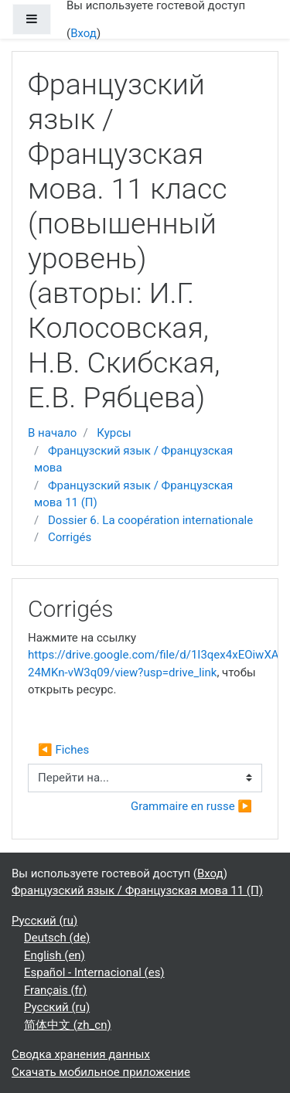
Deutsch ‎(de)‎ (57, 938)
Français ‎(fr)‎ (55, 990)
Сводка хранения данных (81, 1054)
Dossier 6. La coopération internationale (150, 520)
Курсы (114, 433)
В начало (52, 433)
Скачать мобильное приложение (101, 1072)
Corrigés (69, 537)
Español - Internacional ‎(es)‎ (94, 972)
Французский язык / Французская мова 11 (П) (137, 890)
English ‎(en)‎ (54, 955)
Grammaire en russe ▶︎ (191, 806)
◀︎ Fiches (63, 750)
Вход (83, 33)
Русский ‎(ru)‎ (44, 921)
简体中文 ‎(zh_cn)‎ (67, 1025)
